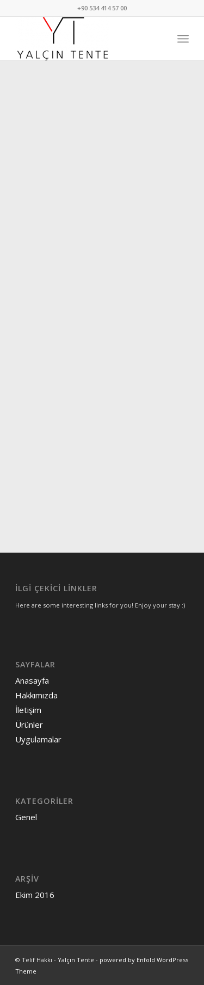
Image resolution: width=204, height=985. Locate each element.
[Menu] (183, 39)
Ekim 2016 (34, 894)
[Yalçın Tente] (84, 38)
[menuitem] (183, 39)
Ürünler (29, 724)
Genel (26, 816)
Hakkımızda (36, 695)
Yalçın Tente (76, 960)
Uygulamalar (38, 739)
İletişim (28, 709)
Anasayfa (32, 680)
